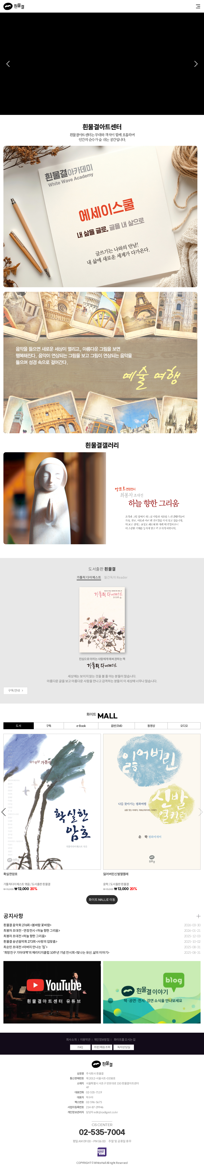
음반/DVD (116, 726)
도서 (18, 726)
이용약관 (85, 1040)
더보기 (198, 916)
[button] (8, 64)
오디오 (184, 726)
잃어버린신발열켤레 (115, 874)
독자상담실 (123, 1047)
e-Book (81, 726)
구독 (48, 726)
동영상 (151, 726)
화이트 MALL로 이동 (102, 900)
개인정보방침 (101, 1040)
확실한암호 (10, 874)
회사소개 (71, 1040)
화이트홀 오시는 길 (125, 1040)
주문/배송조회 (102, 1047)
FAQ (80, 1047)
